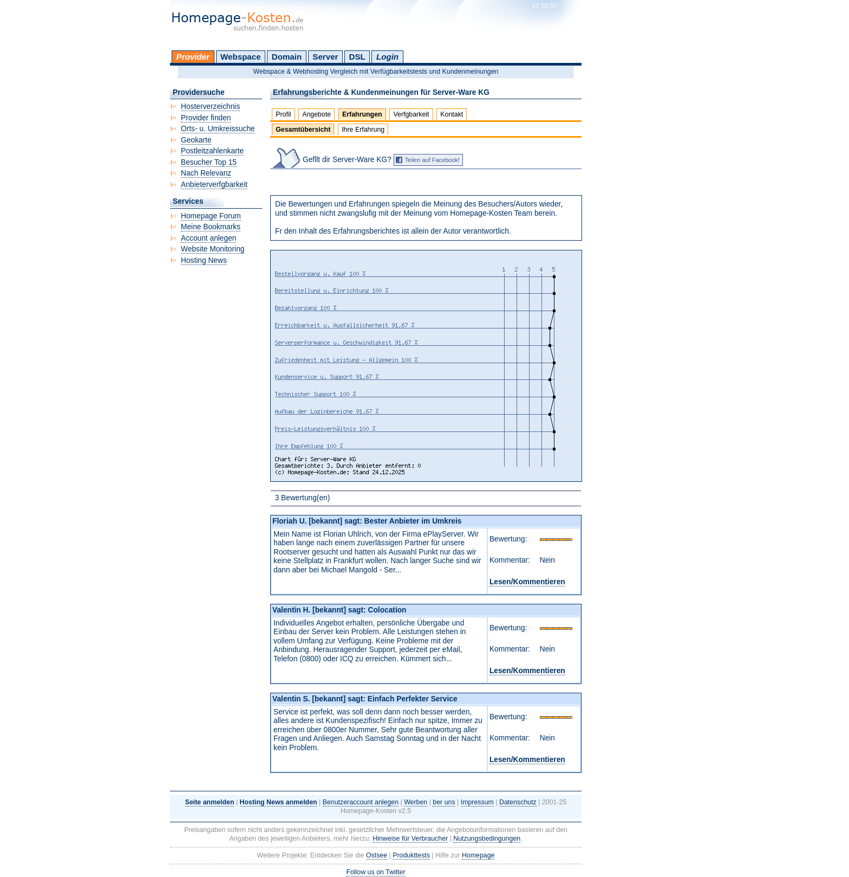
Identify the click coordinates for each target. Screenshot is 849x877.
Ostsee (376, 855)
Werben (415, 802)
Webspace (240, 56)
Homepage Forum (211, 216)
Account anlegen (208, 238)
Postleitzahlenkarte (212, 151)
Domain (287, 56)
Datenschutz (518, 802)
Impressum (477, 802)
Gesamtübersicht (303, 129)
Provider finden (206, 118)
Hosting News (204, 260)
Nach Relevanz (206, 173)
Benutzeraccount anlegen (361, 802)
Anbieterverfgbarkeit (214, 184)
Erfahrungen (362, 114)
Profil (283, 114)
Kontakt (451, 114)
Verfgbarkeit (411, 114)
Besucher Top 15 (209, 162)
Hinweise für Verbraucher (410, 838)
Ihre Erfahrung (363, 129)
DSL (357, 56)
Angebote (316, 114)
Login (387, 56)
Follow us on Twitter (375, 872)
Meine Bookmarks (210, 227)
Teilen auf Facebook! (432, 160)
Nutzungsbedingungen (486, 838)
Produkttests (411, 855)
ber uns (444, 802)
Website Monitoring (212, 249)
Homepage (478, 855)
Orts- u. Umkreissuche (218, 129)
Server (325, 56)
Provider (193, 56)
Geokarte (196, 140)
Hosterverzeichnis (210, 106)
